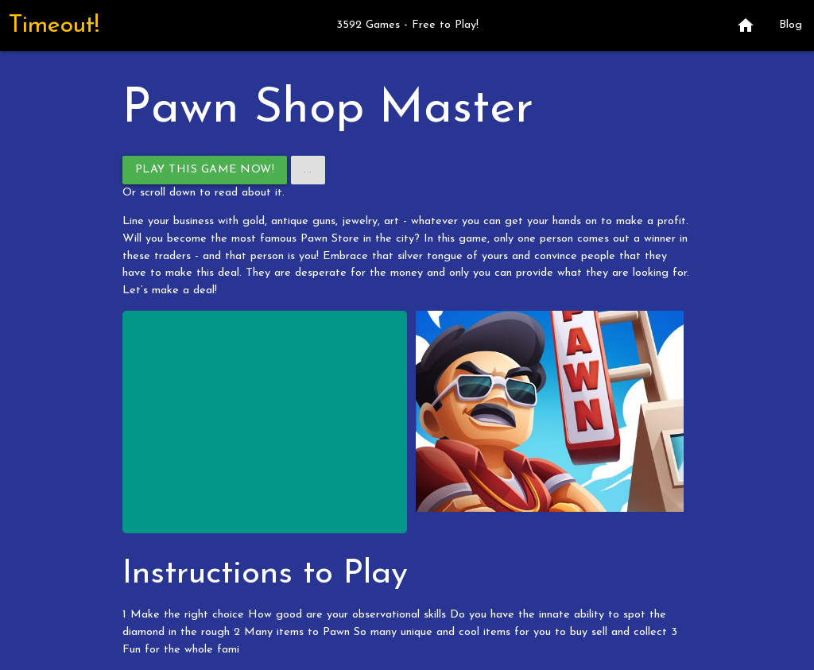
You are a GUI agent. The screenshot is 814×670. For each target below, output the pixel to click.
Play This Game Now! (205, 170)
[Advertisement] (264, 422)
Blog (790, 25)
